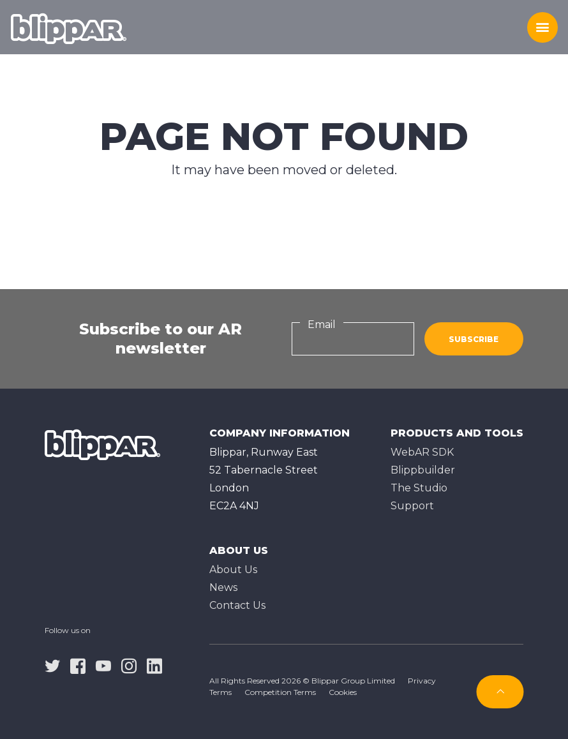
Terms (220, 692)
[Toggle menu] (542, 27)
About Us (233, 570)
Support (412, 506)
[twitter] (52, 665)
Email (322, 324)
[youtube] (103, 665)
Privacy (422, 680)
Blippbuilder (423, 470)
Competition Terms (280, 692)
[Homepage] (68, 27)
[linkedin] (154, 665)
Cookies (343, 692)
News (223, 587)
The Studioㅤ (419, 488)
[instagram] (129, 665)
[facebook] (78, 665)
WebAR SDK (422, 452)
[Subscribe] (500, 691)
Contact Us (237, 605)
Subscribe (473, 339)
